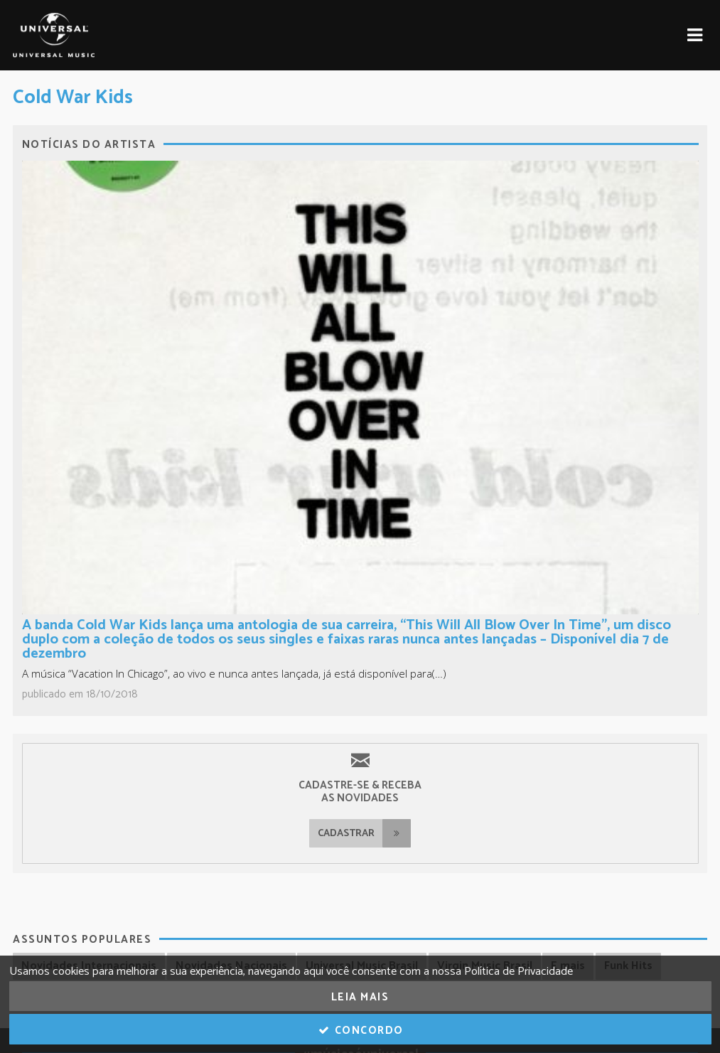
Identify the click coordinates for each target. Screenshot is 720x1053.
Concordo (360, 1030)
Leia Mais (360, 997)
